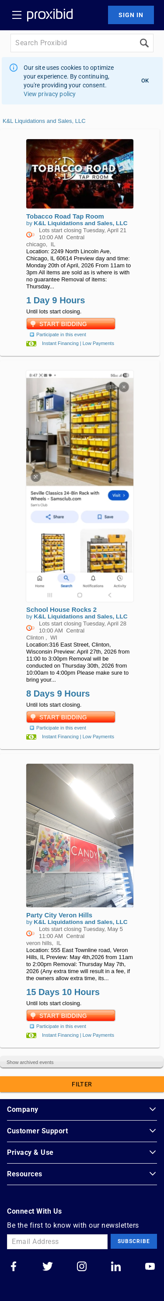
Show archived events (30, 1062)
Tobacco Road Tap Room (65, 216)
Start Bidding (63, 323)
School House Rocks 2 (61, 609)
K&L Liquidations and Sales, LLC (44, 121)
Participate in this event (57, 334)
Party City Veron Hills (59, 915)
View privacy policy (50, 93)
